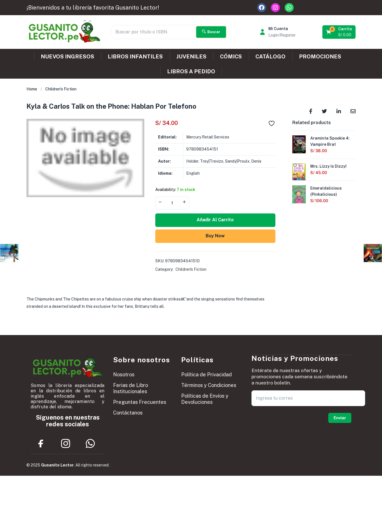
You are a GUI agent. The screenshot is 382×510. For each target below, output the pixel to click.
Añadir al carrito (215, 219)
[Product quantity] (172, 203)
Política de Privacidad (206, 374)
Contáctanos (128, 413)
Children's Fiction (61, 89)
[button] (339, 32)
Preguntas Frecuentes (139, 402)
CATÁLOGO (270, 56)
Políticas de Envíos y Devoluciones (204, 399)
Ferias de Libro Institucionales (130, 388)
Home (31, 89)
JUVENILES (191, 56)
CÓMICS (231, 56)
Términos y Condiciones (208, 385)
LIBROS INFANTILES (135, 56)
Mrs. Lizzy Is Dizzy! (328, 166)
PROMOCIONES (320, 56)
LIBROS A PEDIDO (191, 71)
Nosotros (123, 374)
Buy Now (215, 235)
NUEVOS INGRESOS (67, 56)
